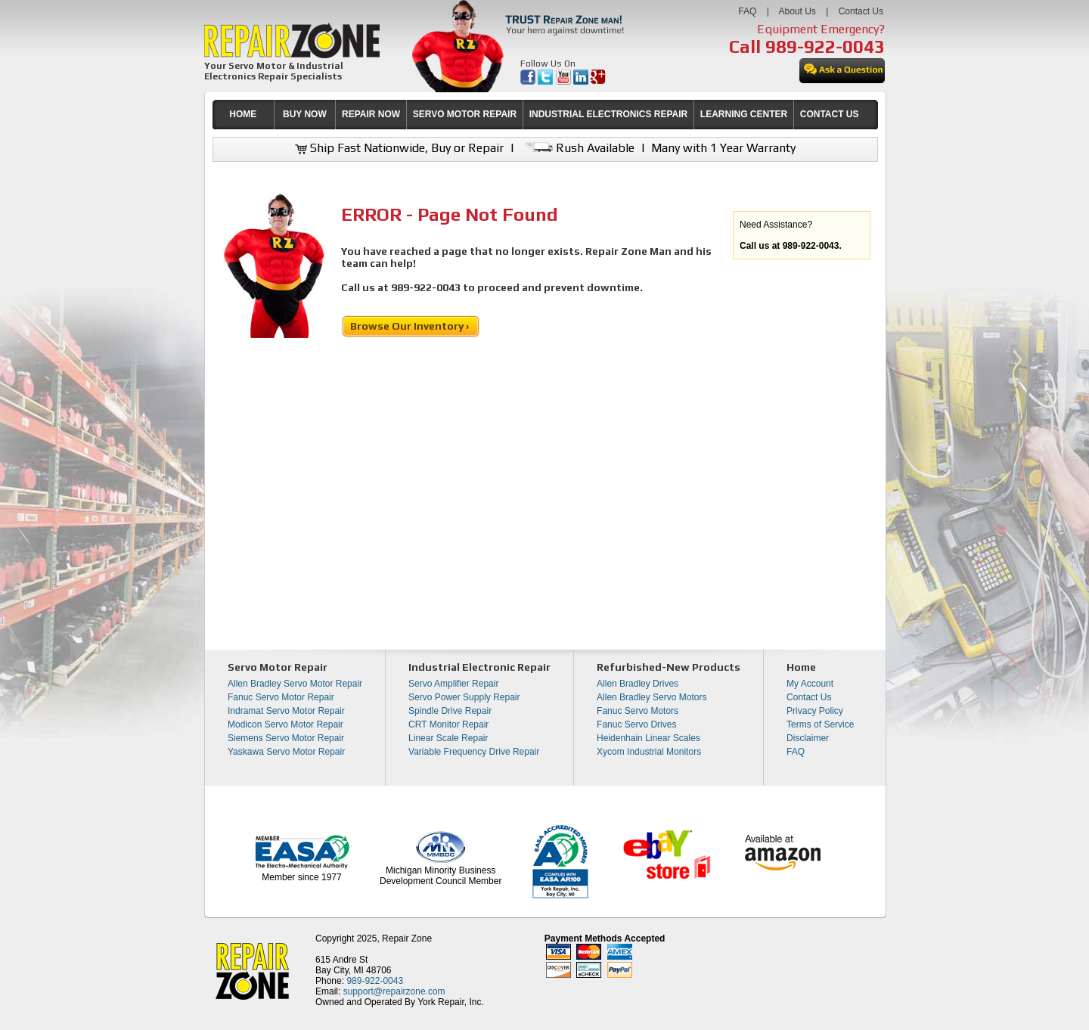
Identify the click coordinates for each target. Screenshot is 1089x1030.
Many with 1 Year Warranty (723, 148)
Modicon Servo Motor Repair (285, 724)
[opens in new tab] (529, 81)
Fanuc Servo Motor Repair (281, 697)
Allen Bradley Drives (637, 683)
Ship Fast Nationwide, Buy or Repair (399, 148)
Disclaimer (807, 738)
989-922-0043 (825, 46)
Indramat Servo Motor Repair (286, 711)
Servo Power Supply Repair (464, 697)
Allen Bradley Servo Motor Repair (295, 683)
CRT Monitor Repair (448, 724)
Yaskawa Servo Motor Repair (286, 751)
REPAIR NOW (371, 114)
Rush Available (577, 148)
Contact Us (861, 11)
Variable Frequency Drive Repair (473, 751)
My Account (809, 683)
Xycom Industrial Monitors (649, 751)
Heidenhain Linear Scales (648, 738)
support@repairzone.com (394, 991)
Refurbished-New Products (668, 667)
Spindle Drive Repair (450, 711)
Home (801, 667)
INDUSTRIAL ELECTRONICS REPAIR (608, 114)
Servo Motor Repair (277, 667)
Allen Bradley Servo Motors (651, 697)
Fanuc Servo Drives (636, 724)
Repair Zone (407, 938)
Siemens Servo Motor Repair (286, 738)
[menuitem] (243, 114)
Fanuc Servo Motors (637, 711)
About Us (796, 11)
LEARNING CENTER (743, 114)
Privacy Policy (814, 711)
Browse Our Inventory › (410, 326)
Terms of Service (820, 724)
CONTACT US (829, 114)
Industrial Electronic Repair (479, 667)
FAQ (747, 11)
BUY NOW (305, 114)
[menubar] (538, 114)
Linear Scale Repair (448, 738)
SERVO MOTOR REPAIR (465, 114)
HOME (242, 114)
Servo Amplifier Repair (453, 683)
